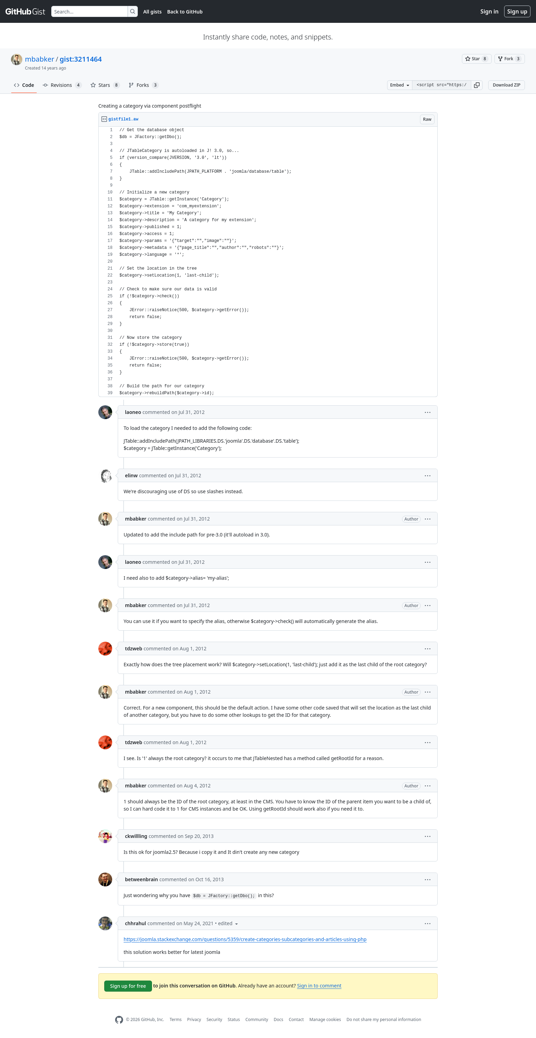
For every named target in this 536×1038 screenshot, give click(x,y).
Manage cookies (325, 1019)
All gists (152, 11)
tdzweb (133, 648)
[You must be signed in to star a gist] (477, 59)
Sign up (517, 11)
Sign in (490, 11)
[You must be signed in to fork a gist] (509, 59)
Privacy (194, 1019)
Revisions (62, 85)
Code (24, 85)
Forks (143, 85)
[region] (268, 262)
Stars (105, 85)
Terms (176, 1019)
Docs (278, 1019)
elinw (131, 475)
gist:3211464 (81, 59)
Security (214, 1019)
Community (256, 1019)
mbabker (39, 59)
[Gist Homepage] (26, 11)
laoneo (133, 412)
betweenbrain (141, 879)
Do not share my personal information (384, 1019)
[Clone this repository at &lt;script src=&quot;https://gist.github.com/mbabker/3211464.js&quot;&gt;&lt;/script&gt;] (441, 85)
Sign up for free (128, 986)
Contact (296, 1019)
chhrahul (135, 923)
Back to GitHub (185, 11)
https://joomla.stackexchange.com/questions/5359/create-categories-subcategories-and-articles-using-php (245, 939)
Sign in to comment (319, 985)
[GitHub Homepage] (119, 1020)
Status (234, 1019)
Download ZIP (506, 85)
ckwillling (136, 836)
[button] (477, 85)
